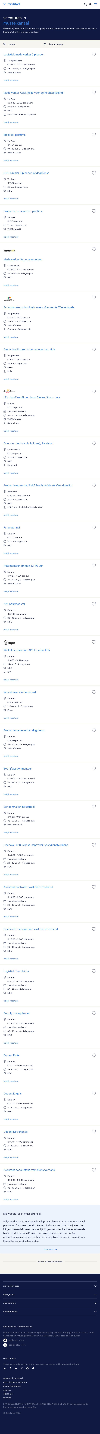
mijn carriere (9, 1303)
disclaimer (8, 1393)
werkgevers (9, 1294)
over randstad (10, 1311)
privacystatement (12, 1386)
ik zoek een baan (11, 1286)
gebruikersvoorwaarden (15, 1382)
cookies (7, 1390)
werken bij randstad (13, 1378)
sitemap (7, 1397)
